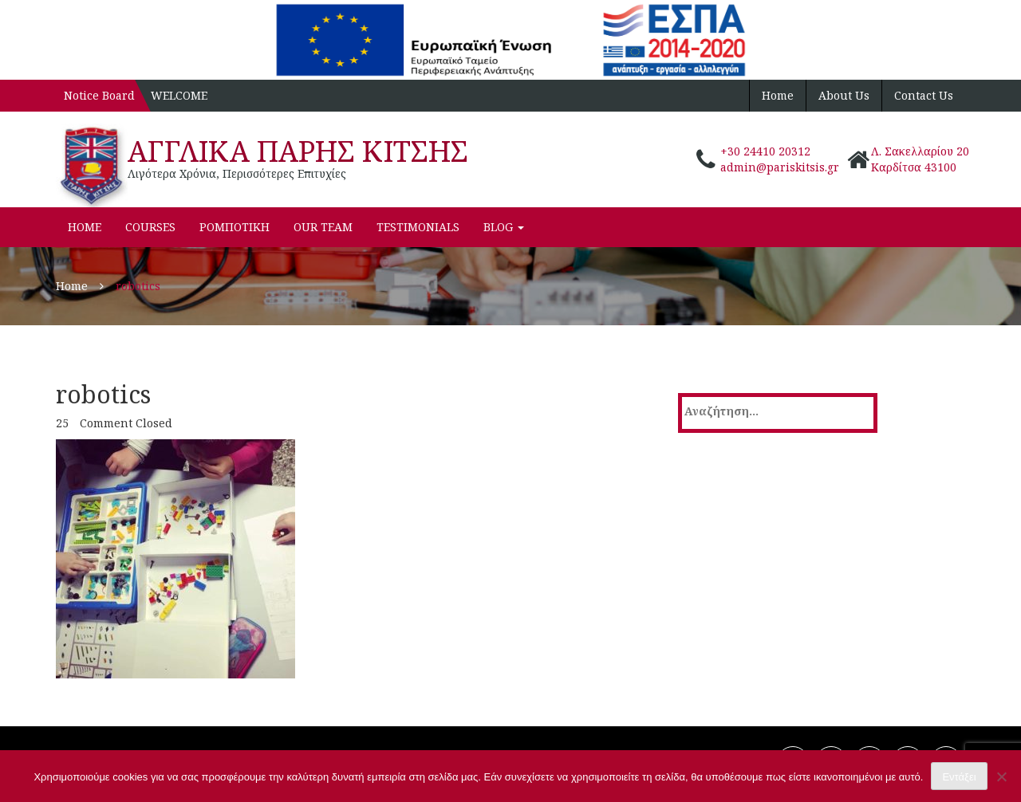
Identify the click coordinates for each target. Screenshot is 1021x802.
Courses (150, 226)
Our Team (323, 226)
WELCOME (179, 95)
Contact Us (923, 95)
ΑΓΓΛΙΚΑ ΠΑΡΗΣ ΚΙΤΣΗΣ (298, 151)
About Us (843, 95)
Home (778, 95)
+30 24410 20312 (765, 151)
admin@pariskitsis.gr (779, 167)
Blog (503, 226)
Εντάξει (959, 777)
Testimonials (417, 226)
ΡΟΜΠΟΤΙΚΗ (234, 226)
